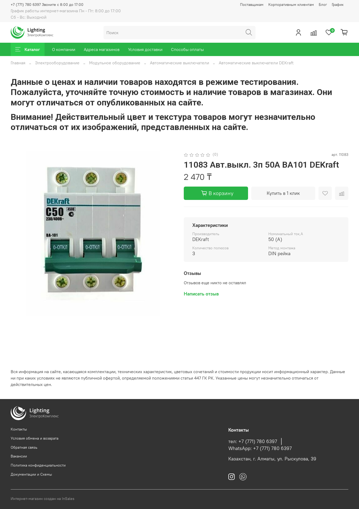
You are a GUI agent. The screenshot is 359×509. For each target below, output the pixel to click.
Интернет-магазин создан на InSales (42, 498)
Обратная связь (24, 447)
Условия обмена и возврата (34, 438)
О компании (63, 49)
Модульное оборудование (114, 62)
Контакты (19, 429)
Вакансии (19, 456)
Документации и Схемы (31, 474)
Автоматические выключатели (179, 62)
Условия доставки (145, 49)
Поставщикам (252, 4)
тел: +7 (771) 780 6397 (252, 441)
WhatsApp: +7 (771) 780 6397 (260, 448)
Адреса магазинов (101, 49)
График (338, 4)
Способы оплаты (187, 49)
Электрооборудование (57, 62)
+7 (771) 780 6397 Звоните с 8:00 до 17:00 (47, 4)
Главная (18, 62)
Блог (323, 4)
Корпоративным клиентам (291, 4)
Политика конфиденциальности (38, 465)
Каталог (27, 49)
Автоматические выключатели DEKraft (256, 62)
